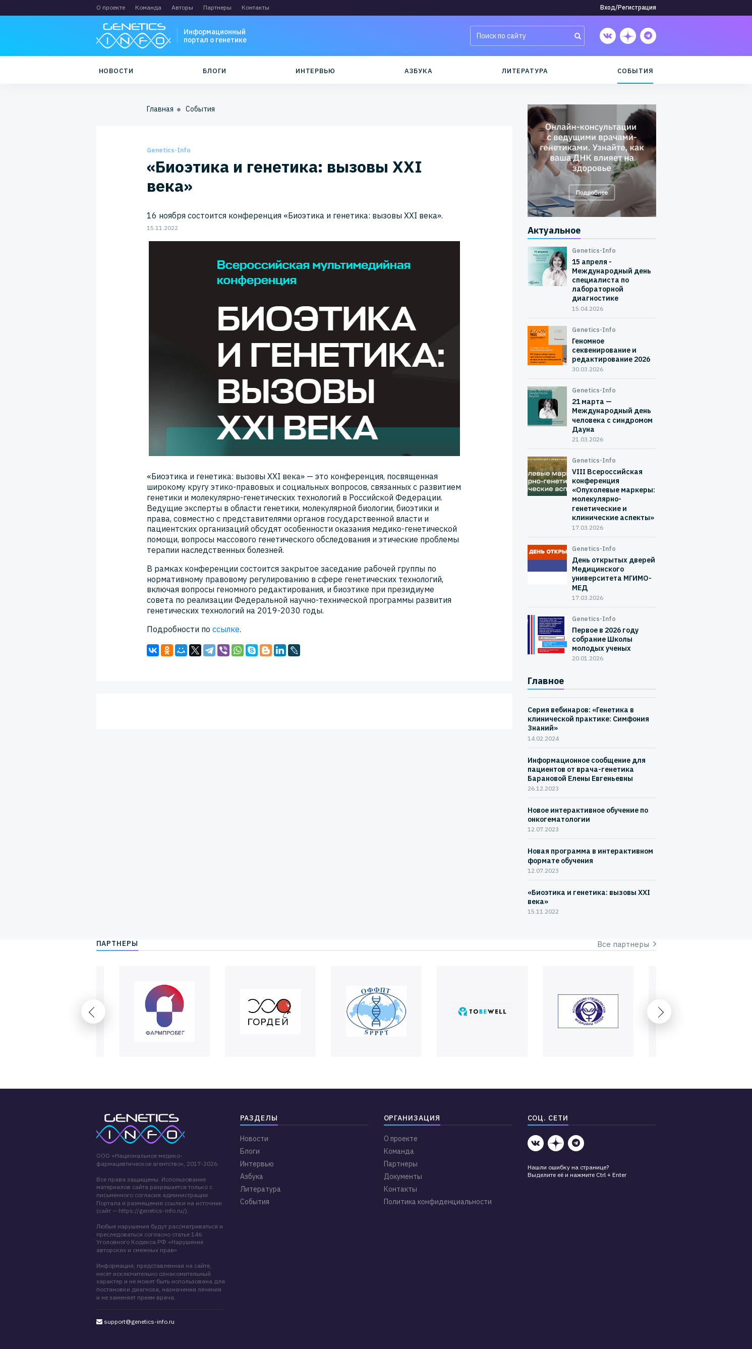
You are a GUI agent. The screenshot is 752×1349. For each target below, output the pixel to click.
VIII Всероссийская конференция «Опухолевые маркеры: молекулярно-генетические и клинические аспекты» (613, 494)
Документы (403, 1176)
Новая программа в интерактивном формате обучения (590, 856)
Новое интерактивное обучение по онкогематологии (588, 815)
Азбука (418, 71)
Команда (148, 7)
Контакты (255, 7)
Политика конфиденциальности (438, 1201)
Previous (93, 1011)
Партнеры (217, 7)
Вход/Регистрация (628, 7)
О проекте (110, 7)
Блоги (214, 71)
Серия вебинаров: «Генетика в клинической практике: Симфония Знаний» (588, 719)
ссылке (226, 629)
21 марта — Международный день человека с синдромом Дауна (612, 415)
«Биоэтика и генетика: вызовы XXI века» (589, 897)
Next (659, 1011)
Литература (525, 71)
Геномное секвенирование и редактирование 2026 (611, 350)
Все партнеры (626, 944)
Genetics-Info (169, 150)
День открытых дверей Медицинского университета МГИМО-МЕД (613, 573)
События (635, 71)
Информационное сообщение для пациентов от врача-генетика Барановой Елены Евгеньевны (587, 769)
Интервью (315, 71)
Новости (116, 71)
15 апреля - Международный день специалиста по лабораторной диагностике (611, 280)
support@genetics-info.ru (135, 1321)
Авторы (182, 7)
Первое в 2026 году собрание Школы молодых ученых (605, 639)
